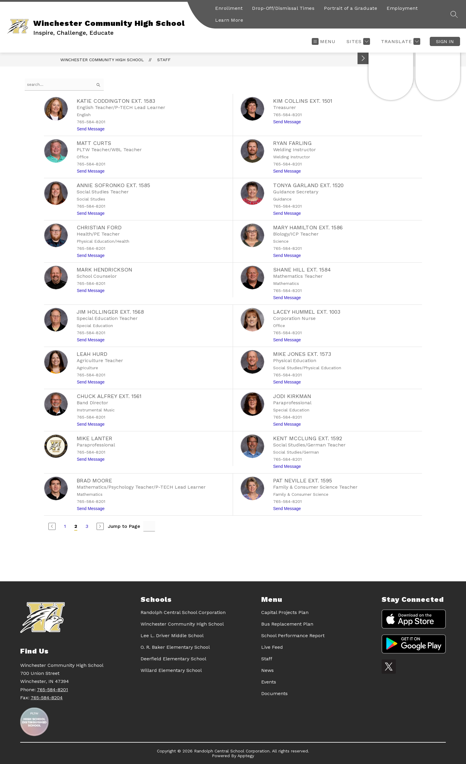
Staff (164, 59)
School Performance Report (293, 635)
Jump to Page (124, 526)
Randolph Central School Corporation (183, 612)
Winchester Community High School (102, 59)
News (267, 670)
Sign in (445, 41)
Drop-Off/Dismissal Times (283, 8)
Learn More (229, 20)
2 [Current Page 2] (75, 526)
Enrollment (229, 8)
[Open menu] (324, 41)
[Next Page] (100, 526)
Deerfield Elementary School (173, 659)
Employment (402, 8)
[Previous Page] (52, 526)
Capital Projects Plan (284, 612)
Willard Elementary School (171, 670)
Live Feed (272, 647)
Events (268, 682)
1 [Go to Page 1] (65, 526)
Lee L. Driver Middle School (172, 635)
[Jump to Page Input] (149, 526)
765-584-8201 (52, 689)
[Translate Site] (400, 41)
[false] (64, 84)
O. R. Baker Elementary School (175, 647)
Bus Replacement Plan (287, 624)
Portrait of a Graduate (350, 8)
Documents (274, 693)
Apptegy (245, 755)
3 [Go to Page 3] (87, 526)
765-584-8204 (47, 697)
